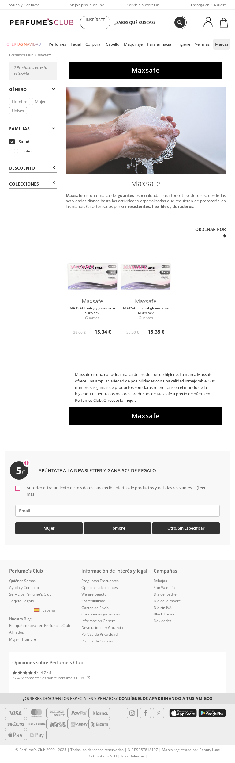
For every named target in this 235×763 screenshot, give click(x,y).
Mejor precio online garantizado (87, 7)
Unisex (18, 110)
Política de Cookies (97, 641)
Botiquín (25, 151)
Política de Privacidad (99, 634)
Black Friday (164, 614)
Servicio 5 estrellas (143, 4)
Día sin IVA (163, 607)
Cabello (112, 44)
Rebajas (160, 580)
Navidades (163, 620)
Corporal (93, 44)
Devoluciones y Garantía (102, 627)
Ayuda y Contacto (24, 4)
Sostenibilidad (93, 601)
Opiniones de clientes (99, 587)
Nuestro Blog (20, 618)
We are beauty (93, 594)
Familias (32, 129)
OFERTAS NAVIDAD (23, 44)
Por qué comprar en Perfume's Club (39, 625)
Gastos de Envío (95, 607)
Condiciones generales (100, 614)
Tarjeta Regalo (21, 601)
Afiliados (16, 632)
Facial (76, 44)
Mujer (40, 101)
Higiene (183, 44)
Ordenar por (210, 232)
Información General (99, 620)
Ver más (202, 44)
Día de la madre (167, 601)
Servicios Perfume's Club (30, 594)
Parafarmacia (159, 44)
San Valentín (164, 587)
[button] (45, 610)
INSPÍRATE (95, 22)
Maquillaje (133, 44)
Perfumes (57, 44)
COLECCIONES (32, 184)
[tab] (32, 89)
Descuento (32, 168)
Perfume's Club (21, 54)
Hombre (19, 101)
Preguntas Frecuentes (100, 580)
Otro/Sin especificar (186, 528)
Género (32, 89)
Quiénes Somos (22, 580)
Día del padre (165, 594)
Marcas (221, 44)
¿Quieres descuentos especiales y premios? (117, 698)
